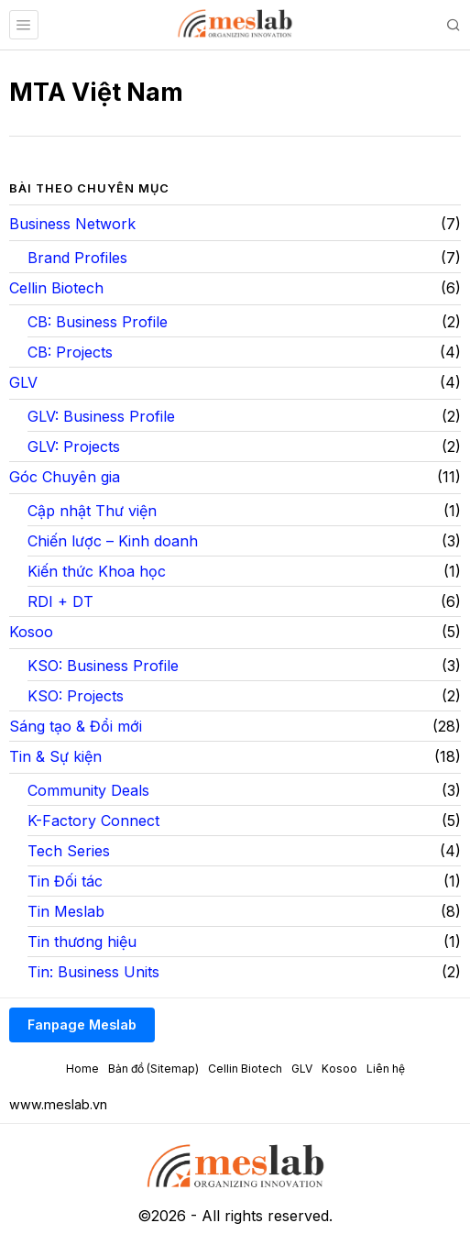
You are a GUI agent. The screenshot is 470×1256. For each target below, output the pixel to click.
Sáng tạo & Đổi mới (75, 726)
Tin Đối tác (65, 881)
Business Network (72, 224)
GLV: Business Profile (101, 416)
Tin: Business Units (93, 972)
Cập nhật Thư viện (92, 510)
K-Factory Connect (93, 820)
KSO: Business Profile (103, 665)
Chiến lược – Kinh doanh (112, 541)
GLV (23, 382)
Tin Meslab (65, 911)
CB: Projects (70, 352)
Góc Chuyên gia (64, 477)
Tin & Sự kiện (55, 756)
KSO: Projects (75, 696)
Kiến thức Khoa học (96, 571)
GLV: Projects (73, 446)
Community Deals (88, 790)
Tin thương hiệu (82, 941)
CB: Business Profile (97, 322)
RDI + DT (60, 601)
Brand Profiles (77, 257)
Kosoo (31, 631)
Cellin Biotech (56, 288)
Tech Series (68, 851)
